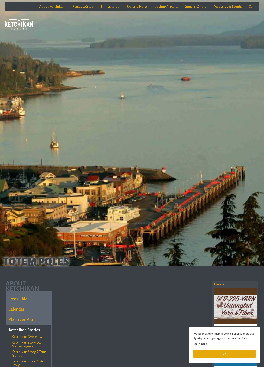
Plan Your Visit (21, 319)
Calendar (16, 309)
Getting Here (137, 6)
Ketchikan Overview (27, 337)
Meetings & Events (228, 6)
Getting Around (166, 6)
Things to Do (110, 6)
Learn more (200, 344)
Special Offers (195, 6)
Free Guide (17, 299)
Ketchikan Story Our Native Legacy (27, 344)
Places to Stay (82, 6)
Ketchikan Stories (24, 330)
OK (224, 353)
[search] (250, 6)
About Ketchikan (52, 6)
